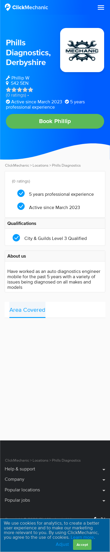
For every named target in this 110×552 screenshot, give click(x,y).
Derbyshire (26, 62)
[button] (101, 7)
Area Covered (27, 309)
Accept (82, 544)
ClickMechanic (17, 165)
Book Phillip (55, 121)
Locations (40, 165)
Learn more (82, 537)
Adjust (62, 544)
